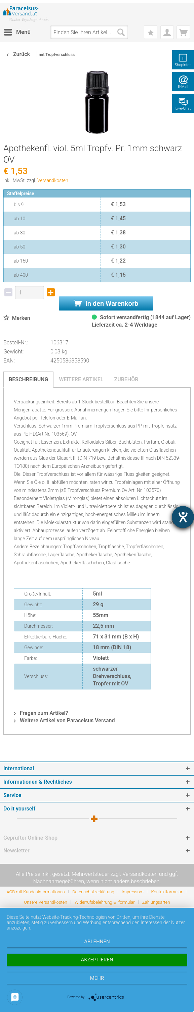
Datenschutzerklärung (93, 891)
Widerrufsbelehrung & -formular (105, 902)
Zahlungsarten (156, 902)
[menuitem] (17, 32)
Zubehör (126, 379)
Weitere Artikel (81, 379)
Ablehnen (97, 942)
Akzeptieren (97, 960)
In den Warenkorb (106, 303)
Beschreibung (28, 379)
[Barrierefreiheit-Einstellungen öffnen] (183, 517)
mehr (97, 978)
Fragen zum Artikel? (41, 713)
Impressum (133, 891)
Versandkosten (52, 180)
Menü (17, 31)
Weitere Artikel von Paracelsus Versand (64, 720)
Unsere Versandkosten (45, 902)
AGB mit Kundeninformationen (35, 891)
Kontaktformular (166, 891)
